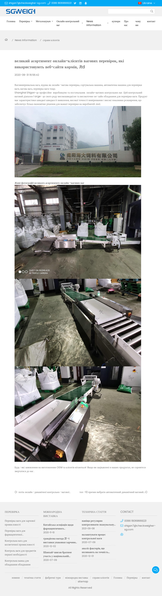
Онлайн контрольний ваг (67, 23)
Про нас (126, 23)
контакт (151, 21)
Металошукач (43, 21)
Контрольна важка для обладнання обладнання (17, 562)
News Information (93, 23)
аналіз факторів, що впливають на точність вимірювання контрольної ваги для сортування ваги (97, 554)
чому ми (138, 23)
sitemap (83, 581)
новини (16, 578)
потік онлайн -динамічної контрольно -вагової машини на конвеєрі (44, 492)
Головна (11, 21)
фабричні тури (53, 578)
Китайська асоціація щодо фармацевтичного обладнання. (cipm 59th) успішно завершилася (58, 530)
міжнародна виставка (76, 578)
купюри (116, 21)
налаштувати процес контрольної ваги (94, 536)
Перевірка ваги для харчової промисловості (20, 522)
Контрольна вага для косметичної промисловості (20, 542)
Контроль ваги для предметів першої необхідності (20, 552)
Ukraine (149, 3)
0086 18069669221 (61, 3)
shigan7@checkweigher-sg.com (27, 3)
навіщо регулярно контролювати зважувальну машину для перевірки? (98, 524)
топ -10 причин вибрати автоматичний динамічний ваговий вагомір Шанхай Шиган (111, 492)
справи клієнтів (51, 40)
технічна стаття (32, 578)
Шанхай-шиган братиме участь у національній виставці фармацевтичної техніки (58, 558)
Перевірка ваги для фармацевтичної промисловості (15, 533)
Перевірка (24, 21)
